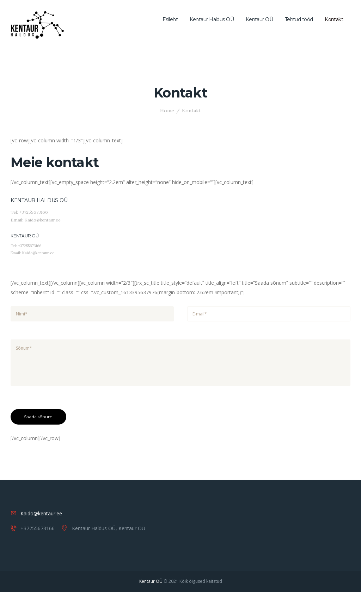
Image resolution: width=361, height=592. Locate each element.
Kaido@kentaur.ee (41, 513)
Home (167, 110)
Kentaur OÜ (151, 581)
